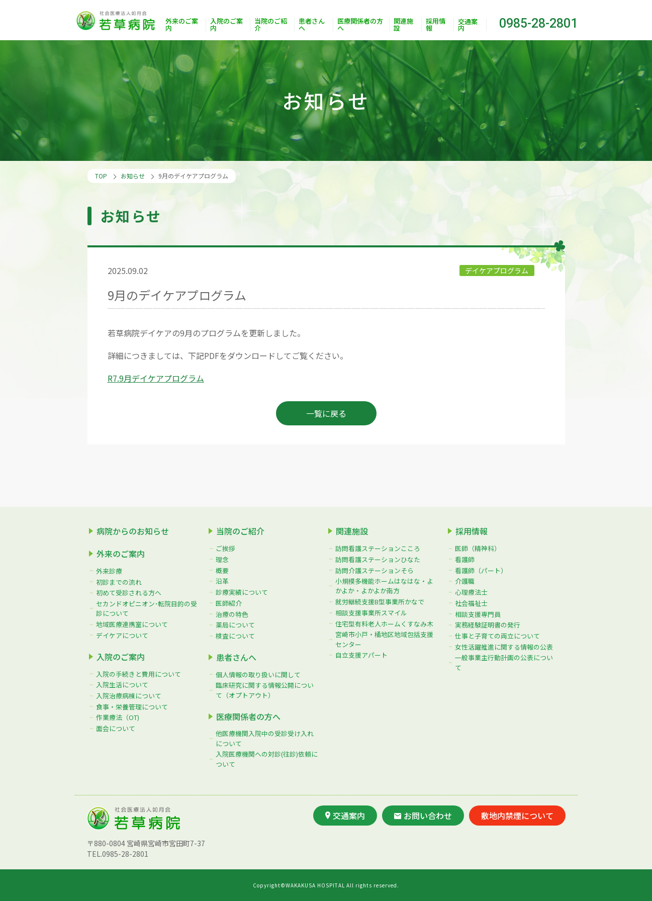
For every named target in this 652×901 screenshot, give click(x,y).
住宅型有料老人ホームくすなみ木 (384, 623)
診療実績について (242, 592)
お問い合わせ (423, 815)
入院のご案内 (226, 25)
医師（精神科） (478, 548)
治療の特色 (232, 614)
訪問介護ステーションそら (374, 570)
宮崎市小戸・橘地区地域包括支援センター (384, 639)
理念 (222, 559)
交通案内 (468, 24)
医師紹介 (229, 603)
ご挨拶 (225, 548)
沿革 (222, 581)
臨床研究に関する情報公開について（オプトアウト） (265, 689)
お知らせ (133, 175)
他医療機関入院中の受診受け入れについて (265, 738)
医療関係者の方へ (360, 25)
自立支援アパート (361, 655)
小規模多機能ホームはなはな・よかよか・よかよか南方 (384, 585)
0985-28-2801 (538, 23)
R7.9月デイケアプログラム (156, 378)
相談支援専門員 (478, 614)
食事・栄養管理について (132, 706)
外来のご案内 (181, 25)
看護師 (465, 559)
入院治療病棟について (128, 695)
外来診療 (109, 571)
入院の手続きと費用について (138, 674)
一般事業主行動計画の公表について (504, 662)
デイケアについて (122, 635)
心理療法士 (471, 592)
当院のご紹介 (270, 25)
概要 (222, 570)
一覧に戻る (326, 413)
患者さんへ (312, 25)
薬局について (235, 624)
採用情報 (435, 25)
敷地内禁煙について (517, 815)
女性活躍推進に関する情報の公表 (504, 647)
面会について (115, 728)
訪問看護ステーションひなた (377, 559)
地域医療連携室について (132, 624)
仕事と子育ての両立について (497, 636)
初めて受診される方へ (128, 592)
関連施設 (403, 25)
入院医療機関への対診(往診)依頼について (267, 758)
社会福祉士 (471, 603)
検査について (235, 636)
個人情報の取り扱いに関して (258, 674)
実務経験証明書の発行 (487, 624)
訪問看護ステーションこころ (377, 548)
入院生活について (122, 684)
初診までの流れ (119, 582)
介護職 (465, 581)
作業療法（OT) (117, 717)
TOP (101, 175)
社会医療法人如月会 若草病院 (118, 20)
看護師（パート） (481, 570)
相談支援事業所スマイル (371, 612)
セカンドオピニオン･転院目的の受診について (146, 608)
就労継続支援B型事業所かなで (379, 601)
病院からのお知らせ (133, 531)
